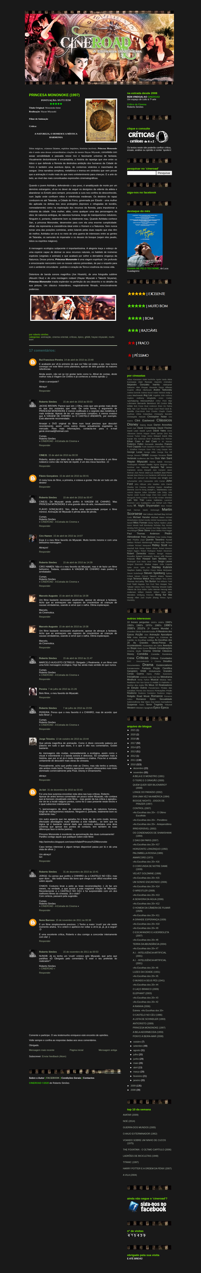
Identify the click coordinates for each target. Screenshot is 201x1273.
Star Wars (145, 702)
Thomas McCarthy (135, 581)
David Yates (159, 430)
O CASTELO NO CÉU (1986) (147, 1015)
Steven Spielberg (154, 573)
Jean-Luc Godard (153, 472)
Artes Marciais (140, 637)
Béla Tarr (131, 409)
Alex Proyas (142, 387)
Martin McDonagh (151, 510)
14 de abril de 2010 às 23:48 (78, 360)
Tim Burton (150, 581)
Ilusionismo (167, 674)
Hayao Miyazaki (99, 337)
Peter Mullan (161, 537)
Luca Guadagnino (143, 503)
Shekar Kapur (151, 564)
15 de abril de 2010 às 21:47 (77, 658)
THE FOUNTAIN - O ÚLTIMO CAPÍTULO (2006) (147, 1149)
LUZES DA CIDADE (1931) (146, 972)
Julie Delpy (162, 492)
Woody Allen (133, 597)
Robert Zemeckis (136, 553)
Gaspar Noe (167, 449)
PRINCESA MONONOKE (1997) (54, 95)
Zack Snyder (145, 598)
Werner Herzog (160, 589)
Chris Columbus (144, 414)
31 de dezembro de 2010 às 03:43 (65, 790)
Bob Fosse (138, 406)
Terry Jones (167, 579)
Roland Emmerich (144, 556)
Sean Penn (152, 562)
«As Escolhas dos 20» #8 (145, 940)
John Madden (153, 484)
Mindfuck (131, 679)
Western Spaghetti (144, 708)
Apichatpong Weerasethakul (140, 401)
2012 (133, 756)
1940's (168, 622)
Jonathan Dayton (155, 487)
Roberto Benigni (155, 554)
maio (136, 1063)
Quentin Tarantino (155, 539)
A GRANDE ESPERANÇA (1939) (149, 919)
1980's (158, 625)
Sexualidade (166, 699)
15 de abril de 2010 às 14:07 (68, 536)
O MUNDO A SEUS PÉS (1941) (149, 980)
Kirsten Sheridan (165, 498)
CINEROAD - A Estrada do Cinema (59, 441)
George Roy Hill (164, 452)
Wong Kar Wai (163, 594)
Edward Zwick (160, 436)
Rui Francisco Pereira (51, 360)
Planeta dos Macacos (145, 691)
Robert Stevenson (164, 551)
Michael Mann (158, 517)
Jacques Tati (157, 467)
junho (136, 1059)
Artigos (151, 637)
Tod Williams (162, 581)
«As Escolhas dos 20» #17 (146, 844)
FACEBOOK (53, 1078)
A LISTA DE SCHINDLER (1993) (149, 1019)
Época (165, 707)
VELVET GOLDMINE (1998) (147, 873)
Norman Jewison (145, 528)
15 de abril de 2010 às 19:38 (73, 595)
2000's (131, 628)
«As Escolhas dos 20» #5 (145, 976)
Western (131, 707)
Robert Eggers (133, 551)
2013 (133, 751)
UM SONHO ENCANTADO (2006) (150, 882)
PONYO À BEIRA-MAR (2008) (148, 1036)
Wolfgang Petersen (145, 595)
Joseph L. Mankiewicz (157, 489)
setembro (138, 1046)
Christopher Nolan (157, 416)
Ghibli (87, 337)
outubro (137, 1041)
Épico (80, 337)
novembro (138, 772)
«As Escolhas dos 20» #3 (145, 997)
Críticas (73, 337)
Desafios (167, 661)
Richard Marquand (143, 545)
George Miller (150, 452)
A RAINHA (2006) (141, 1006)
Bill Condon (162, 403)
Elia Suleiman (139, 439)
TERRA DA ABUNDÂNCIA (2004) (149, 944)
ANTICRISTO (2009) (143, 1023)
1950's (130, 625)
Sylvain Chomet (141, 576)
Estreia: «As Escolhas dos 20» (148, 1010)
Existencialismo (164, 665)
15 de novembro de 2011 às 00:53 (80, 952)
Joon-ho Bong (141, 490)
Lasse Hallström (154, 500)
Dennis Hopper (143, 434)
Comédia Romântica (161, 654)
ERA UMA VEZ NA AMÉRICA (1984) (151, 796)
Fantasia (146, 668)
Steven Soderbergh (135, 573)
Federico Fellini (135, 444)
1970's (149, 625)
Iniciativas (133, 676)
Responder (45, 391)
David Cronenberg (146, 428)
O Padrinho (164, 682)
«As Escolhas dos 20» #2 (145, 1002)
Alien (146, 635)
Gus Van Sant (163, 458)
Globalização (155, 671)
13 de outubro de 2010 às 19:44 (72, 739)
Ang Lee (148, 395)
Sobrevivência (133, 702)
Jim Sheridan (151, 478)
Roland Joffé (159, 556)
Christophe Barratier (163, 414)
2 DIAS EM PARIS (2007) (145, 840)
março (136, 1071)
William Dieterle (145, 592)
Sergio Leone (165, 561)
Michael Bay (159, 514)
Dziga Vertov (147, 436)
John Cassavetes (146, 481)
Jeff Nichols (161, 475)
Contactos (88, 1078)
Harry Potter (153, 674)
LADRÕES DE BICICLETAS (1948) (140, 1156)
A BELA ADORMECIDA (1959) (148, 1032)
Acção (139, 634)
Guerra (140, 673)
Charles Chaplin (158, 411)
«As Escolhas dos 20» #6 (145, 967)
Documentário (133, 665)
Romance (157, 696)
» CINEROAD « (47, 968)
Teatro (141, 705)
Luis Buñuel (157, 503)
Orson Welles (156, 531)
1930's (161, 622)
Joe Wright (162, 478)
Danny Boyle (146, 425)
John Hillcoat (140, 484)
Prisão (169, 690)
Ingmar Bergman (161, 465)
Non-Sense (144, 682)
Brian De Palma (165, 406)
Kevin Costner (142, 498)
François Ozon (144, 449)
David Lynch (146, 431)
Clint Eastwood (144, 420)
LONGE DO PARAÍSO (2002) (147, 792)
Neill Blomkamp (146, 525)
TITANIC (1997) (131, 1162)
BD (128, 648)
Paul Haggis (167, 531)
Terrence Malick (141, 578)
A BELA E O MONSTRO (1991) (148, 776)
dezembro (138, 768)
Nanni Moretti (133, 525)
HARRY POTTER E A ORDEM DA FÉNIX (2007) (147, 1168)
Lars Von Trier (135, 500)
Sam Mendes (159, 558)
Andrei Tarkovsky (162, 390)
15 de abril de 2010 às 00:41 (74, 476)
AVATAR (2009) (131, 1115)
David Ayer (131, 428)
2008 (133, 1090)
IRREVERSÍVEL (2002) (144, 828)
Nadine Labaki (166, 523)
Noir (138, 682)
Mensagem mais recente (41, 1050)
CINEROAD (35, 1083)
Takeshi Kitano (157, 576)
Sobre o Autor (36, 1078)
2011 (133, 760)
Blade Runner (143, 648)
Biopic (134, 648)
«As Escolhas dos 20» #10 (146, 924)
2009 (133, 1085)
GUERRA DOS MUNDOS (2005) (139, 1127)
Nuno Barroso (47, 920)
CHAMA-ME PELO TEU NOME (143, 268)
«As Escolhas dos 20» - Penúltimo (150, 820)
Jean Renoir (139, 473)
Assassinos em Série (152, 645)
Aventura (167, 645)
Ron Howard (143, 558)
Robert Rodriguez (148, 551)
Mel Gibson (148, 514)
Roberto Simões (48, 401)
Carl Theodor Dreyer (145, 409)
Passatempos (153, 688)
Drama (148, 665)
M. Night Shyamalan (147, 505)
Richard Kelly (159, 542)
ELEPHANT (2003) (142, 993)
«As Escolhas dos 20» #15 (146, 878)
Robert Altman (152, 548)
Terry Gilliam (156, 579)
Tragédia (158, 704)
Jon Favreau (140, 487)
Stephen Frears (149, 570)
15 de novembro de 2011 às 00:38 (73, 920)
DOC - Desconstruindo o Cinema (144, 661)
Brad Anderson (150, 406)
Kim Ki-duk (152, 498)
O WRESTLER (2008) (144, 890)
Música (163, 680)
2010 (133, 764)
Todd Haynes (138, 584)
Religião (131, 696)
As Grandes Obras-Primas (149, 642)
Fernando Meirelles (154, 444)
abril (135, 1067)
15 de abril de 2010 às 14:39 (77, 562)
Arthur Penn (161, 401)
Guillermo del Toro (145, 458)
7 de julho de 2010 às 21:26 (62, 689)
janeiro (137, 1080)
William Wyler (160, 592)
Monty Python (154, 523)
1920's (154, 622)
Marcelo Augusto (48, 595)
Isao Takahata (142, 467)
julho (136, 1054)
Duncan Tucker (133, 436)
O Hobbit (154, 682)
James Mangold (144, 470)
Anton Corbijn (165, 398)
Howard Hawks (145, 464)
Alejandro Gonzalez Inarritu (143, 384)
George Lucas (134, 452)
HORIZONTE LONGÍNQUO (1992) (150, 849)
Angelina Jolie (159, 395)
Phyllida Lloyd (139, 540)
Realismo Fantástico (147, 693)
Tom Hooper (161, 584)
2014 (133, 747)
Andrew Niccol (147, 393)
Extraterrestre (133, 668)
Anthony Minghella (146, 398)
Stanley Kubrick (162, 567)
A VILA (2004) (130, 1175)
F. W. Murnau (165, 441)
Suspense (132, 704)
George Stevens (134, 455)
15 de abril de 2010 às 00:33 (63, 455)
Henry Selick (156, 462)
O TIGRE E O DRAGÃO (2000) (148, 780)
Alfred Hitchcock (144, 390)
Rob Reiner (140, 548)
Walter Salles (147, 589)
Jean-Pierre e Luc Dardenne (145, 475)
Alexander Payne (156, 387)
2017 (133, 743)
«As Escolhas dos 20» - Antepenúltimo (152, 824)
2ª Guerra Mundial (158, 628)
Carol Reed (159, 409)
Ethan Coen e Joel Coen (142, 441)
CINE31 (43, 455)
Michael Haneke (141, 517)
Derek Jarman (157, 434)
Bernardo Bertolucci (146, 403)
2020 (133, 734)
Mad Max (156, 677)
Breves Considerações (160, 648)
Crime (131, 658)
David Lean (132, 431)
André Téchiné (159, 393)
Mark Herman (133, 510)
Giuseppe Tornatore (158, 455)
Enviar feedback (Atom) (54, 1056)
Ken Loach (162, 495)
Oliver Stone (144, 530)
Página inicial (76, 1050)
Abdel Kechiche (148, 379)
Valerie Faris (139, 587)
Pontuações (160, 690)
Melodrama (166, 677)
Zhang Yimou (159, 597)
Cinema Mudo (134, 651)
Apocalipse (166, 634)
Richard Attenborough (144, 542)
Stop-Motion (156, 702)
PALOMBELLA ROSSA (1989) (148, 853)
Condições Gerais (71, 1078)
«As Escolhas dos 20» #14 (146, 886)
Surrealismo (166, 702)
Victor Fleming (152, 587)
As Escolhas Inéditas (144, 640)
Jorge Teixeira (47, 739)
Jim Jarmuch (139, 478)
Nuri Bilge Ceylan (160, 528)
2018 (133, 738)
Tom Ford (150, 584)
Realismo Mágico (164, 693)
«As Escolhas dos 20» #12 (146, 903)
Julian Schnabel (149, 492)
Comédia (142, 653)
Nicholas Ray (159, 525)
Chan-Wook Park (142, 411)
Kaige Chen (151, 495)
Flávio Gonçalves (48, 476)
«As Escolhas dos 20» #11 (146, 915)
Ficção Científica (162, 668)
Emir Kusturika (153, 439)
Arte (129, 637)
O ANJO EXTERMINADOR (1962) (140, 1133)
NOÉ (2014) (129, 1121)
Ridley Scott (159, 545)
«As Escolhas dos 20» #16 (146, 861)
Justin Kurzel (139, 495)
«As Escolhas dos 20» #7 (145, 948)
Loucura (143, 677)
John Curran (159, 481)
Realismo (132, 693)
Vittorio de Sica (134, 589)
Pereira (43, 689)
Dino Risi (168, 434)
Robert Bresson (165, 548)
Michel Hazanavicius (159, 520)
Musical (154, 679)
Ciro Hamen (45, 536)
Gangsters (132, 671)
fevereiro (138, 1076)
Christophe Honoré (136, 417)
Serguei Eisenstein (135, 564)
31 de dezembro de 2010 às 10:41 (80, 871)
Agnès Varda (161, 379)
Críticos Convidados (161, 658)
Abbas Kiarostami (134, 379)
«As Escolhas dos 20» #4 (145, 984)
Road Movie (143, 696)
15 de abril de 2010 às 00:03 (77, 401)
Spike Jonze (133, 567)
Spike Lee (145, 567)
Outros (143, 687)
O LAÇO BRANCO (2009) (146, 989)
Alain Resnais (145, 382)
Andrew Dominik (133, 393)
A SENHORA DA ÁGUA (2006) (148, 899)
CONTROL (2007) (142, 808)
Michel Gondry (144, 520)
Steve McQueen (164, 570)
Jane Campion (159, 470)
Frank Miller (160, 447)
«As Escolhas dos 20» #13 (146, 895)
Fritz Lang (156, 449)
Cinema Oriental (60, 337)
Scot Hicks (141, 562)
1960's (139, 625)
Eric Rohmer (166, 439)
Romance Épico (146, 699)
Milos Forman (140, 522)
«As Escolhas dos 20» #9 (145, 928)
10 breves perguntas (138, 622)
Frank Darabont (148, 447)
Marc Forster (166, 506)
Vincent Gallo (166, 587)
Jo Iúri (42, 790)
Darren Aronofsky (163, 424)
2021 (133, 730)
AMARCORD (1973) (143, 857)
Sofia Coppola (166, 564)
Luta (150, 677)
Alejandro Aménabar (163, 382)
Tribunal (168, 704)
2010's (141, 628)
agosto (137, 1050)
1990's (168, 625)
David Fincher (164, 428)
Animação (46, 337)
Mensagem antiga (108, 1050)
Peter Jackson (148, 537)
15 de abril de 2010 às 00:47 (77, 497)
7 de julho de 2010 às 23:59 (77, 708)
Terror (149, 704)
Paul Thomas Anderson (143, 533)
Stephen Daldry (134, 570)
